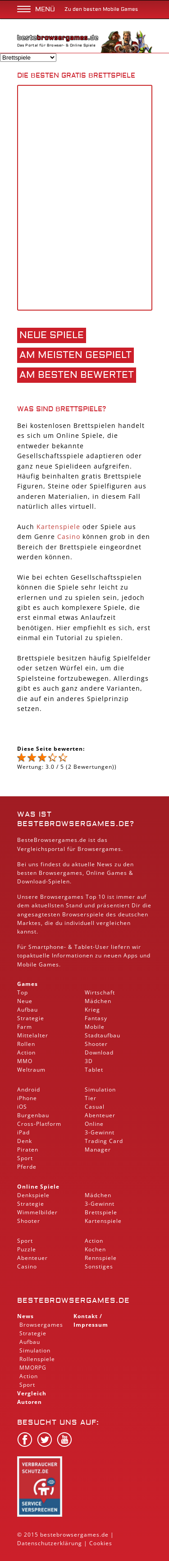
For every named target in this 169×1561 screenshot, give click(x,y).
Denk (24, 1141)
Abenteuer (100, 1115)
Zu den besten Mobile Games (101, 9)
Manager (98, 1149)
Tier (90, 1098)
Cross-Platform (39, 1124)
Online (94, 1124)
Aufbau (27, 1009)
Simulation (100, 1089)
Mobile (27, 964)
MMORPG (32, 1367)
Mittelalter (32, 1035)
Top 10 (95, 897)
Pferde (27, 1167)
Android (28, 1089)
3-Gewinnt (99, 1132)
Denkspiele (33, 1195)
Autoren (29, 1402)
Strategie (30, 1018)
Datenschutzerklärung (49, 1543)
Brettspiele (101, 1212)
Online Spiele (38, 1186)
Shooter (96, 1044)
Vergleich (31, 1393)
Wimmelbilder (37, 1212)
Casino (68, 536)
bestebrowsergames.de (73, 1300)
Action (26, 1052)
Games (27, 984)
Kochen (95, 1249)
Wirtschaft (100, 992)
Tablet (83, 947)
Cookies (100, 1543)
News (25, 1316)
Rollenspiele (37, 1359)
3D (89, 1061)
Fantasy (96, 1018)
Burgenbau (33, 1115)
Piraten (27, 1149)
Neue (24, 1001)
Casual (95, 1106)
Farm (24, 1027)
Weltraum (31, 1069)
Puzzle (26, 1249)
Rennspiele (101, 1258)
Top (22, 992)
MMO (24, 1061)
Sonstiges (99, 1266)
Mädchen (98, 1001)
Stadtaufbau (102, 1035)
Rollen (26, 1044)
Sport (25, 1158)
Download (31, 881)
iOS (22, 1106)
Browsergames (60, 873)
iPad (23, 1132)
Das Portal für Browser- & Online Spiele (57, 43)
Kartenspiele (58, 526)
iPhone (27, 1098)
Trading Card (104, 1141)
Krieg (92, 1009)
